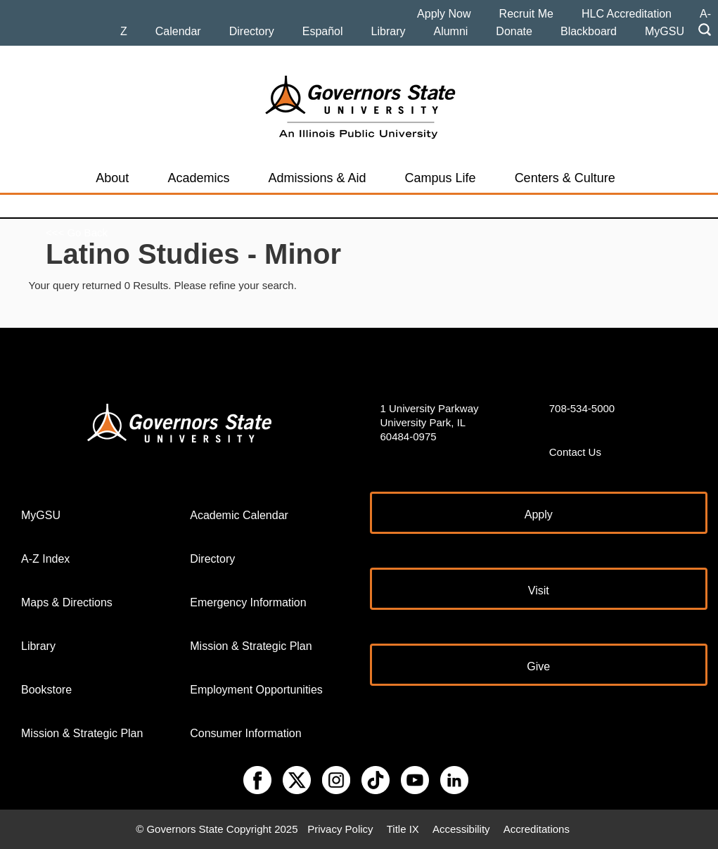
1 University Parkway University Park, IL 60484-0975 (429, 422)
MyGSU (664, 31)
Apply (539, 515)
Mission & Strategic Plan (82, 733)
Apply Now (443, 14)
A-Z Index (45, 559)
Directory (251, 31)
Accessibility (461, 829)
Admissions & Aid (317, 178)
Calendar (178, 31)
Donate (514, 31)
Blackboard (588, 31)
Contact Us (575, 452)
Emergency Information (248, 602)
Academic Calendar (239, 515)
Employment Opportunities (256, 690)
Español (322, 31)
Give (538, 666)
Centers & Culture (565, 178)
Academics (198, 178)
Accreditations (537, 829)
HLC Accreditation (627, 14)
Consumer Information (245, 733)
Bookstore (46, 690)
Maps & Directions (67, 602)
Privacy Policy (340, 829)
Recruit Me (526, 14)
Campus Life (440, 178)
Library (388, 31)
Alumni (450, 31)
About (112, 178)
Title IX (403, 829)
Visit (538, 590)
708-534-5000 (582, 408)
